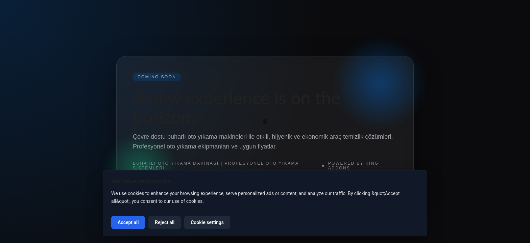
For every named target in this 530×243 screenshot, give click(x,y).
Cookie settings (207, 222)
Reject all (164, 222)
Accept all (128, 222)
